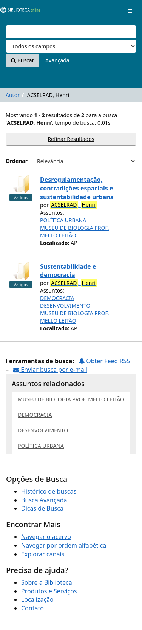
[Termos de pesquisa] (71, 31)
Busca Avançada (44, 500)
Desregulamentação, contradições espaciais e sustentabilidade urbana (77, 188)
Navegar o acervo (46, 536)
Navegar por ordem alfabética (63, 545)
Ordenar (17, 160)
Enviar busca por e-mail (50, 369)
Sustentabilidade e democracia (68, 270)
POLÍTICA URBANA (63, 220)
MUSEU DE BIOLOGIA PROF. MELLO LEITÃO (74, 231)
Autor (13, 95)
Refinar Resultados (71, 138)
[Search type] (71, 46)
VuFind (18, 11)
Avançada (57, 60)
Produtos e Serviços (49, 591)
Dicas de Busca (42, 508)
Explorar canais (42, 554)
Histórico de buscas (48, 491)
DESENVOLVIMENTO (65, 305)
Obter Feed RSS (104, 361)
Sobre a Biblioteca (46, 582)
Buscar (22, 60)
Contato (32, 608)
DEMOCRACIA (57, 298)
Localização (37, 599)
